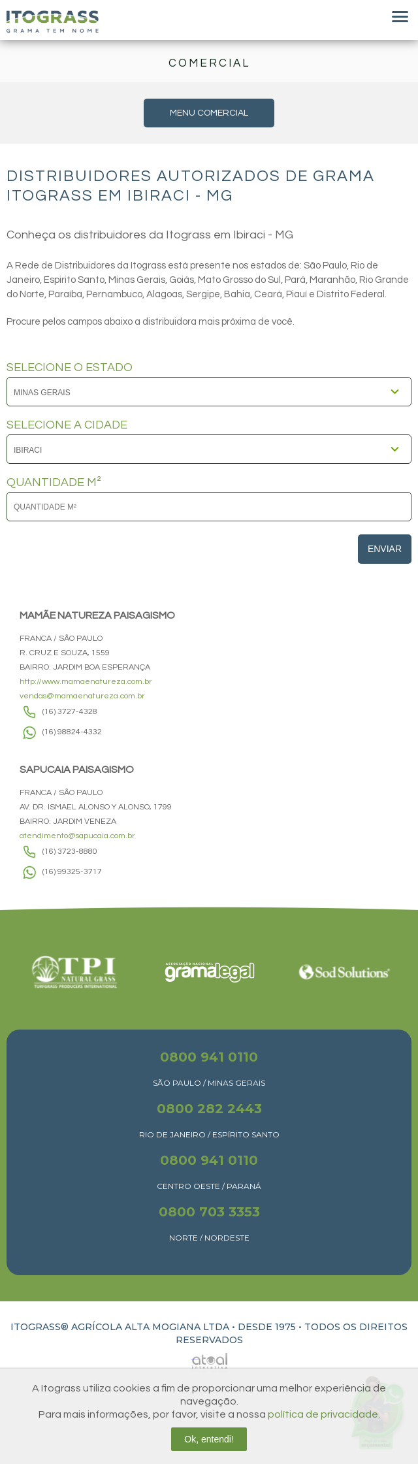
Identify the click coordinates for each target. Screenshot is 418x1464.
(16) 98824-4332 (72, 732)
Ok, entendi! (209, 1439)
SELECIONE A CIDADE (67, 425)
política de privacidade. (324, 1414)
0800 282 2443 (209, 1108)
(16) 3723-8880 (69, 851)
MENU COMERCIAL (209, 113)
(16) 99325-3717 (72, 872)
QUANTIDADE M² (54, 483)
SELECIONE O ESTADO (70, 368)
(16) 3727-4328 (69, 712)
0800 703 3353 (209, 1212)
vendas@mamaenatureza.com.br (82, 696)
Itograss (53, 21)
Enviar (385, 549)
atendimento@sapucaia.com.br (77, 836)
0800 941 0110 (209, 1057)
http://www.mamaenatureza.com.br (86, 681)
